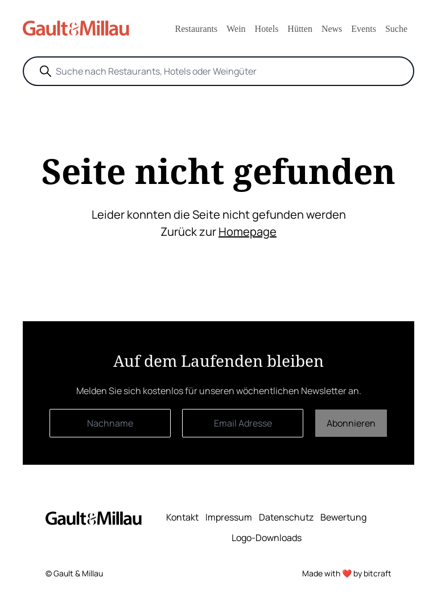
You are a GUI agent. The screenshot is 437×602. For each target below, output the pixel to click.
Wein (235, 29)
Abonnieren (351, 423)
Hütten (299, 29)
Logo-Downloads (267, 537)
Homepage (247, 231)
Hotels (267, 29)
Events (363, 29)
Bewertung (343, 517)
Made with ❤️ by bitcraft (346, 573)
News (331, 29)
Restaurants (196, 29)
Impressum (228, 517)
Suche (396, 29)
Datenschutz (286, 517)
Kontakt (182, 517)
